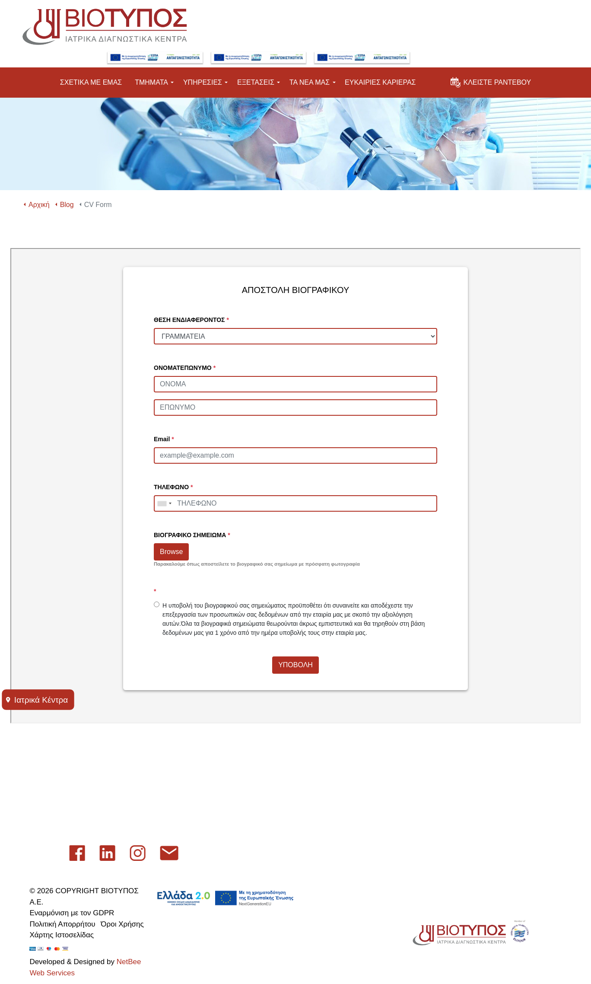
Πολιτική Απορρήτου (62, 924)
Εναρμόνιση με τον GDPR (71, 913)
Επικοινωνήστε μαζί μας (186, 757)
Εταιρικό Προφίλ (173, 734)
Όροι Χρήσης (122, 924)
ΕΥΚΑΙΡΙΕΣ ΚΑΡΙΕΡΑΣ (380, 75)
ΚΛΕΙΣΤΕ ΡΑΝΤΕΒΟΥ (490, 73)
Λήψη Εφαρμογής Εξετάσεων (193, 824)
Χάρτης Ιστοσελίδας (61, 935)
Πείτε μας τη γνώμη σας (185, 779)
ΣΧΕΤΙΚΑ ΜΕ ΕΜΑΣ (91, 75)
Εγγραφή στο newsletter (185, 802)
